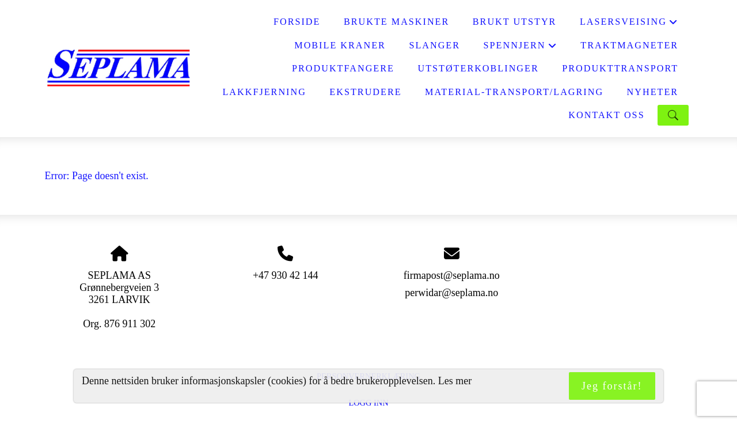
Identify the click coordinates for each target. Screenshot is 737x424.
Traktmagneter (629, 45)
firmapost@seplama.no (452, 275)
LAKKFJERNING (264, 92)
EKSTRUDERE (365, 92)
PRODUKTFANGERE (343, 68)
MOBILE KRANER (340, 45)
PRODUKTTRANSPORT (620, 68)
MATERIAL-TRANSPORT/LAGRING (514, 92)
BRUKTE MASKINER (396, 22)
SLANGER (434, 45)
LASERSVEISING (629, 25)
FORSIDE (296, 22)
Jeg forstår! (612, 386)
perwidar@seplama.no (451, 292)
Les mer (455, 381)
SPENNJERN (520, 48)
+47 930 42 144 (285, 275)
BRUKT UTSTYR (515, 22)
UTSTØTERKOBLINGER (477, 68)
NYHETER (653, 92)
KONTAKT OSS (606, 115)
